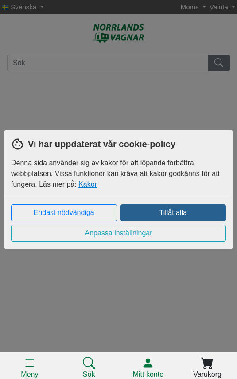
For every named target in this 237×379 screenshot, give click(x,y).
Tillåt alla (173, 212)
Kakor (87, 184)
